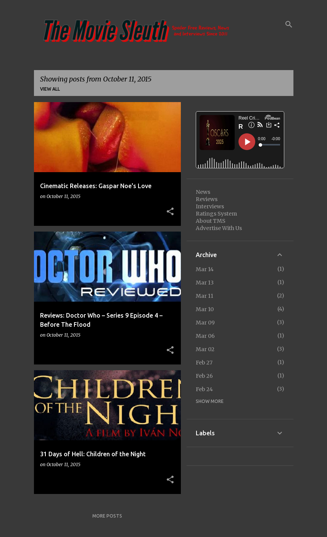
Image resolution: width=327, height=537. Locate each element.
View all (50, 88)
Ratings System (216, 213)
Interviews (210, 206)
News (203, 192)
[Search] (288, 24)
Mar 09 (205, 322)
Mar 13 (205, 282)
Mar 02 (205, 349)
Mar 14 (205, 269)
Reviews (206, 199)
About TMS (211, 220)
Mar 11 (204, 295)
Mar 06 (205, 335)
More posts (107, 515)
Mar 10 (205, 309)
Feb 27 (204, 362)
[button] (170, 212)
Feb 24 (204, 389)
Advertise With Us (219, 228)
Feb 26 (204, 375)
